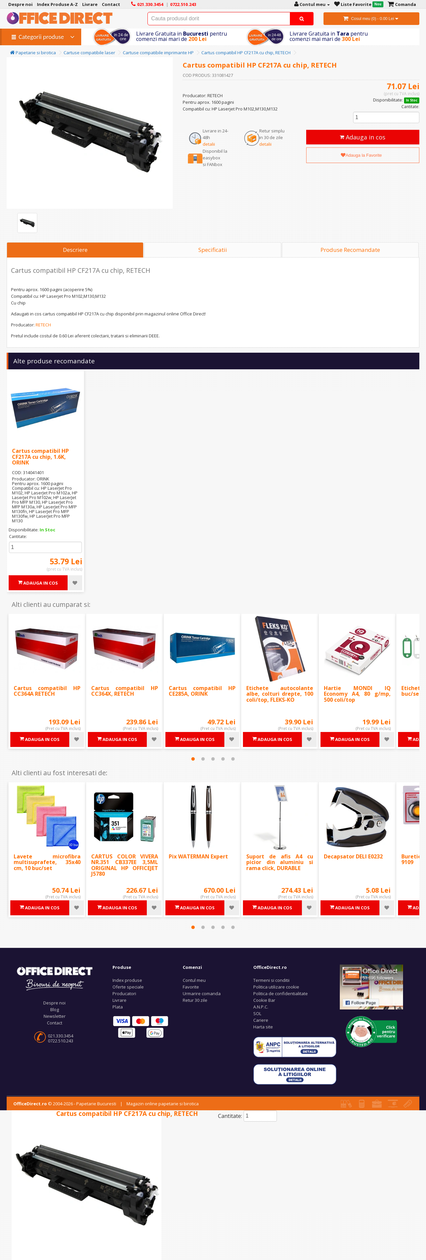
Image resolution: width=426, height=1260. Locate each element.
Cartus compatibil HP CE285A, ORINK (202, 691)
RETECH (43, 325)
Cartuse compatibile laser (89, 53)
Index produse (127, 980)
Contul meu (194, 980)
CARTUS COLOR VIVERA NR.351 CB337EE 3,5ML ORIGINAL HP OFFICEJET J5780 (124, 865)
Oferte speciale (128, 987)
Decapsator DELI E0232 (353, 856)
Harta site (263, 1027)
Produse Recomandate (350, 250)
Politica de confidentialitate (280, 993)
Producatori (124, 993)
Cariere (260, 1020)
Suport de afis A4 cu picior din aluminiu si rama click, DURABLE (279, 862)
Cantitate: (410, 106)
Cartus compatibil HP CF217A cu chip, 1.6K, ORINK (40, 456)
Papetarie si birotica (33, 53)
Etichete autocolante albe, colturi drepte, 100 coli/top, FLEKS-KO (279, 693)
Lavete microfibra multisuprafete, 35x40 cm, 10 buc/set (47, 862)
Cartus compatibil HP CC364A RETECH (47, 691)
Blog (54, 1009)
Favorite (191, 987)
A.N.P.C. (260, 1007)
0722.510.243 (60, 1041)
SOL (257, 1013)
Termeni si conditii (271, 980)
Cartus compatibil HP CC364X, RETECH (124, 691)
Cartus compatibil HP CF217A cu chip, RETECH (246, 53)
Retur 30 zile (195, 1000)
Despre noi (54, 1003)
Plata (117, 1007)
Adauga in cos (362, 137)
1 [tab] (193, 759)
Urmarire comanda (202, 993)
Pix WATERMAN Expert (198, 856)
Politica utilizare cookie (276, 987)
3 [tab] (213, 759)
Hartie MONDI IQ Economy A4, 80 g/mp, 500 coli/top (357, 693)
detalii (209, 144)
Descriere (75, 250)
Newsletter (55, 1016)
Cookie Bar (264, 1000)
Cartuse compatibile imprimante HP (158, 53)
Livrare (119, 1000)
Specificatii (212, 250)
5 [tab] (233, 759)
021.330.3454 (60, 1036)
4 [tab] (223, 759)
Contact (54, 1023)
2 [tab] (203, 759)
